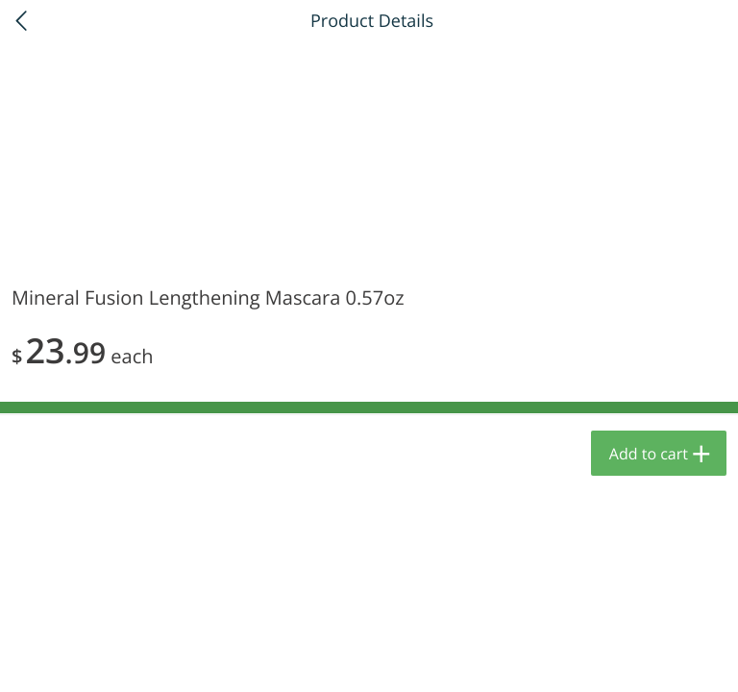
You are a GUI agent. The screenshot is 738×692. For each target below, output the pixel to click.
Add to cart (648, 453)
